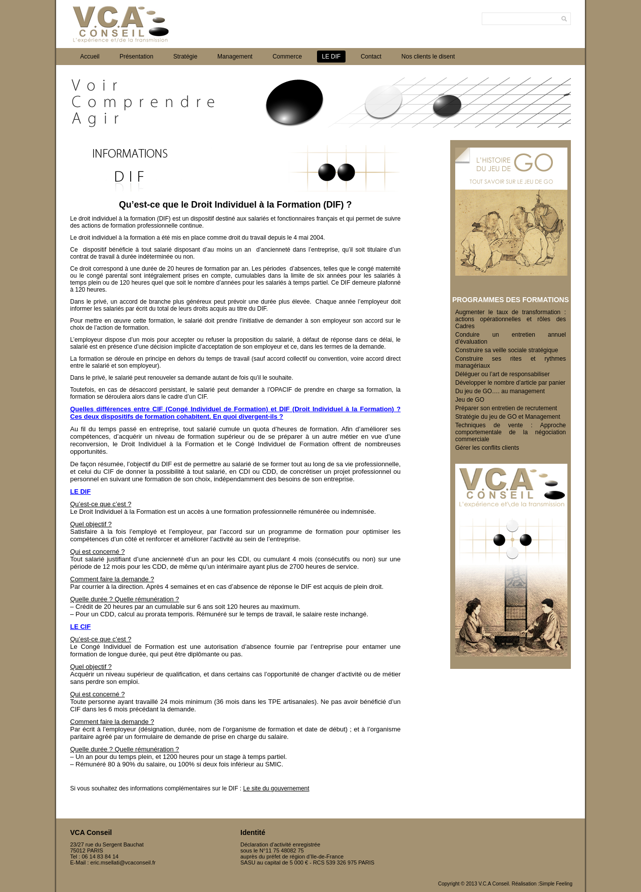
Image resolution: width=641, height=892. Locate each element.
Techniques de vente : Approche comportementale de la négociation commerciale (510, 432)
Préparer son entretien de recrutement (506, 408)
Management (234, 56)
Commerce (287, 56)
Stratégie (185, 56)
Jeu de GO (469, 399)
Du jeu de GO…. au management (500, 391)
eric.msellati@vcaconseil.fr (122, 862)
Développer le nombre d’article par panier (510, 382)
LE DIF (331, 56)
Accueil (90, 56)
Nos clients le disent (428, 56)
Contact (371, 56)
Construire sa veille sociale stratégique (506, 350)
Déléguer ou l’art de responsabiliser (502, 374)
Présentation (136, 56)
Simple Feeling (555, 883)
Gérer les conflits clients (487, 447)
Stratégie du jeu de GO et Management (507, 416)
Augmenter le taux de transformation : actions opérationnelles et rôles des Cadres (510, 319)
